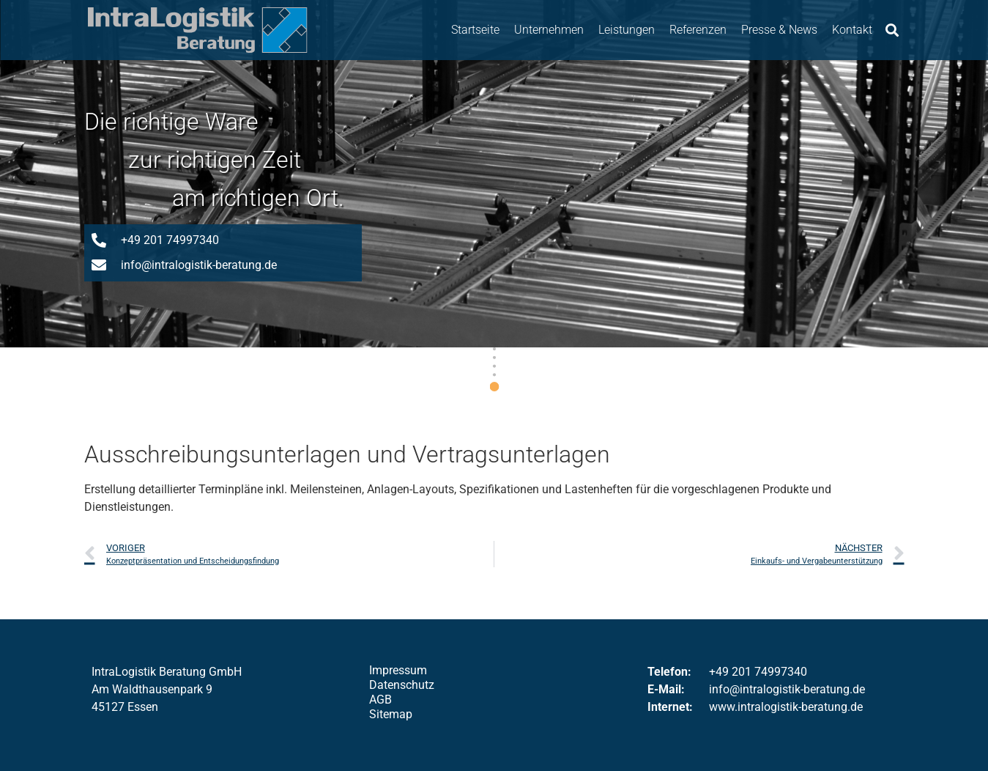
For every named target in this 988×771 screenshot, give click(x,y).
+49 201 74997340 (758, 672)
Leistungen (626, 30)
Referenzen (698, 30)
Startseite (475, 30)
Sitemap (390, 714)
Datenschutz (401, 685)
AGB (380, 700)
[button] (892, 30)
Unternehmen (549, 30)
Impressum (398, 670)
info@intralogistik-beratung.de (787, 689)
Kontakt (852, 30)
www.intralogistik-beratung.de (786, 707)
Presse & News (779, 30)
